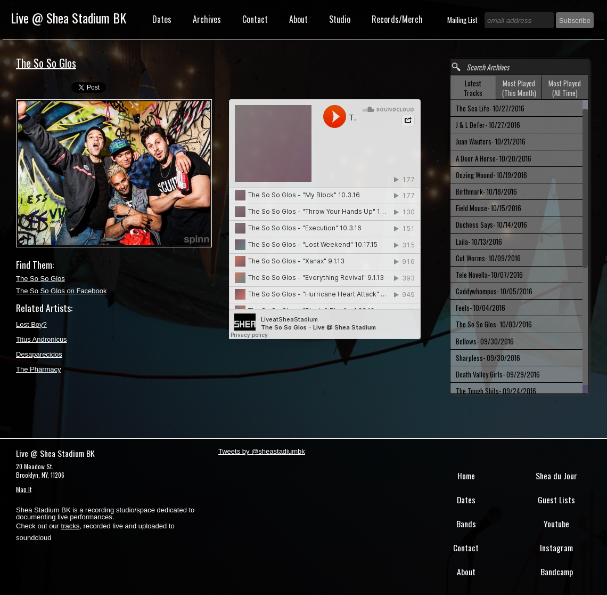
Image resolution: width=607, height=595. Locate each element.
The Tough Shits (496, 391)
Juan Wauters (491, 141)
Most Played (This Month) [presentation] (519, 88)
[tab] (473, 88)
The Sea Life (490, 108)
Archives (207, 19)
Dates (161, 19)
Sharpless (488, 358)
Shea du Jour (556, 475)
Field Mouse (488, 208)
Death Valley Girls (498, 374)
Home (466, 475)
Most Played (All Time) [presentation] (564, 88)
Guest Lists (556, 499)
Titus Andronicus (41, 339)
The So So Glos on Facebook (61, 291)
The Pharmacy (38, 369)
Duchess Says (491, 224)
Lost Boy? (31, 324)
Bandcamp (556, 571)
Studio (339, 19)
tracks (70, 526)
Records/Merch (397, 19)
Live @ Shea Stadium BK (68, 17)
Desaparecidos (39, 354)
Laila (479, 241)
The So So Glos (40, 279)
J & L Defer (488, 125)
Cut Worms (488, 258)
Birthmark (486, 191)
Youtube (556, 523)
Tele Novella (489, 274)
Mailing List (463, 19)
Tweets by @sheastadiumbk (261, 451)
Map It (23, 489)
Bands (466, 523)
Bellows (485, 341)
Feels (480, 307)
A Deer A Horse (493, 158)
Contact (255, 19)
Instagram (556, 547)
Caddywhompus (494, 291)
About (298, 19)
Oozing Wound (491, 175)
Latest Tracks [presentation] (473, 88)
